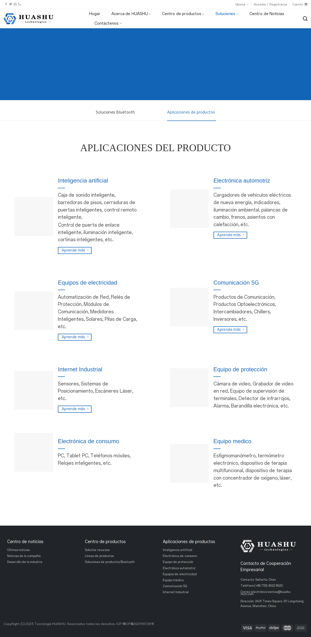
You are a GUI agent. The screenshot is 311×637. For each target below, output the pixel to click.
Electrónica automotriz (179, 568)
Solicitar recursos (97, 550)
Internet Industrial (176, 592)
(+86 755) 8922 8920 (268, 585)
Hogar (94, 13)
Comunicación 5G (175, 586)
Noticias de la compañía (24, 556)
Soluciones (226, 13)
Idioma (241, 4)
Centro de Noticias (266, 13)
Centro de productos (183, 13)
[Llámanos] (19, 4)
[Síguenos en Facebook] (6, 4)
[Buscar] (305, 18)
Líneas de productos (99, 556)
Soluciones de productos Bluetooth (110, 562)
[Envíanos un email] (15, 4)
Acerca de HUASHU (131, 13)
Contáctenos (108, 23)
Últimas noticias (18, 550)
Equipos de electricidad (180, 574)
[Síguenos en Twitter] (10, 4)
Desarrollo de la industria (24, 562)
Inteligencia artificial (177, 550)
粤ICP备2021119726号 (138, 624)
